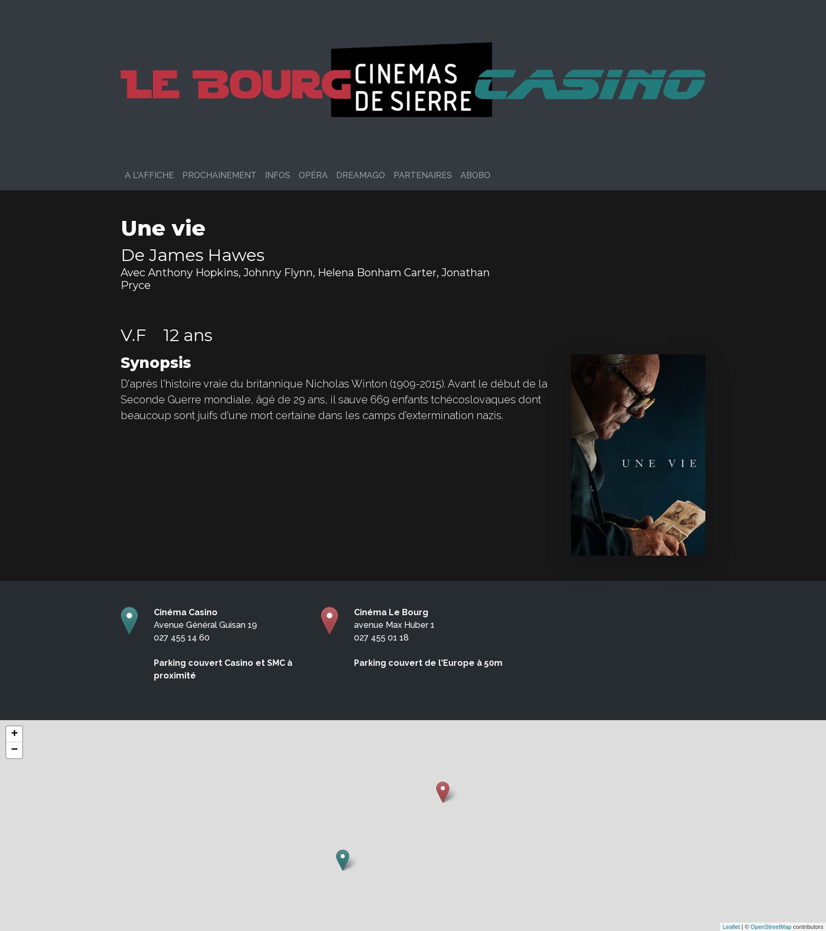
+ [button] (14, 734)
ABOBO (475, 175)
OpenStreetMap (771, 927)
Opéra (313, 175)
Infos (277, 175)
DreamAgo (360, 175)
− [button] (14, 750)
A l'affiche (149, 175)
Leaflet (731, 927)
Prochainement (219, 175)
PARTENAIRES (423, 175)
